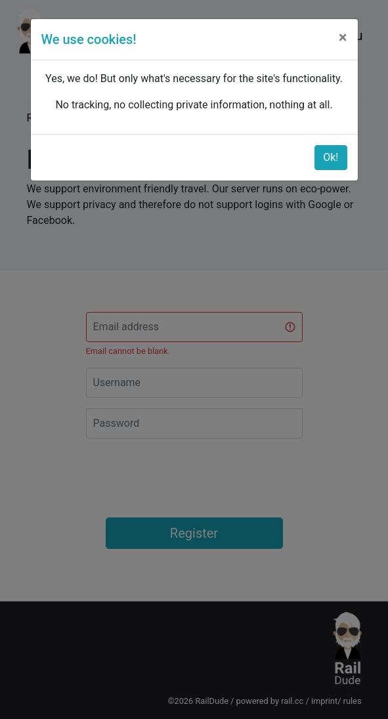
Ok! (330, 157)
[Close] (343, 37)
